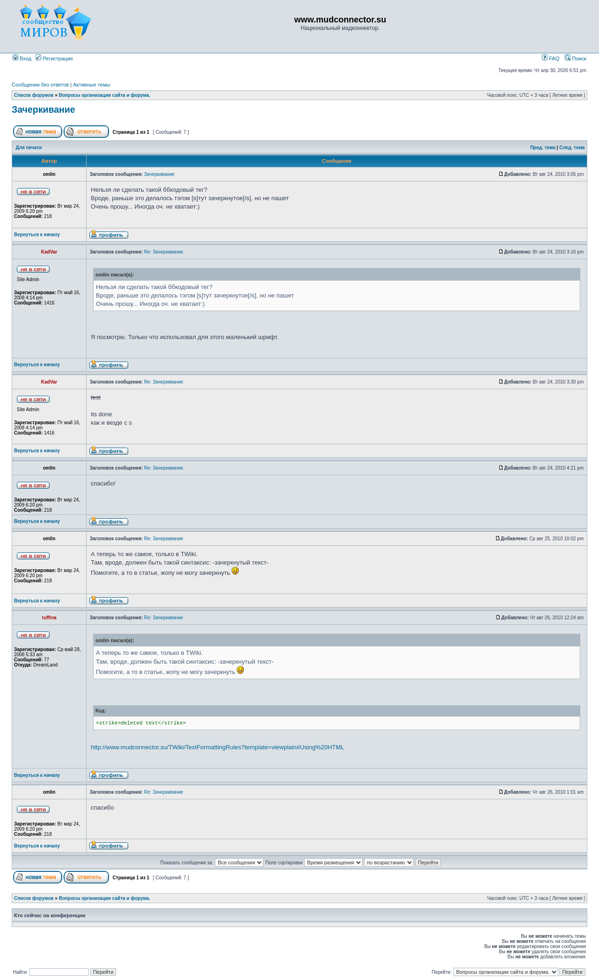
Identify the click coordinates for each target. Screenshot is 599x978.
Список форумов (34, 95)
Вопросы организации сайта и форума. (104, 95)
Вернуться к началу (37, 234)
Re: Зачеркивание (163, 251)
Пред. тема (542, 147)
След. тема (571, 147)
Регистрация (54, 58)
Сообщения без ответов (40, 84)
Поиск (575, 58)
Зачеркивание (43, 109)
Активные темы (91, 84)
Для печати (29, 147)
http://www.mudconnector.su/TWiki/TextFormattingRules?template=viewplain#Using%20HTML (217, 747)
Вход (22, 58)
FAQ (550, 58)
